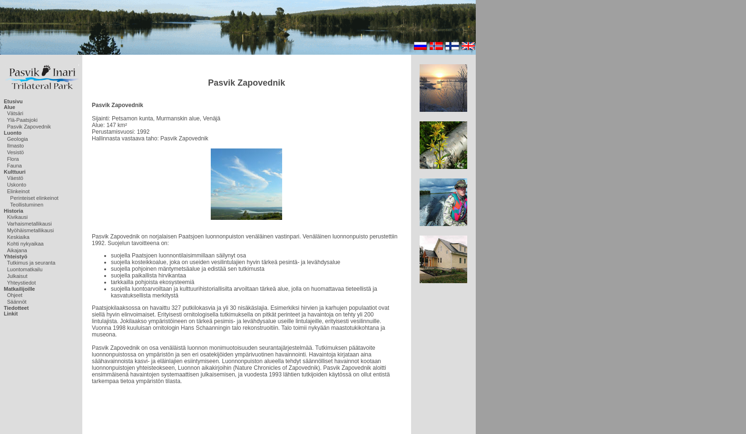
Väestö (15, 178)
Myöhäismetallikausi (30, 230)
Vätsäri (15, 113)
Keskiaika (18, 237)
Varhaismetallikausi (29, 224)
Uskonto (16, 184)
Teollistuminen (26, 204)
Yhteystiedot (21, 283)
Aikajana (17, 250)
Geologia (17, 139)
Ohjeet (14, 295)
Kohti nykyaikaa (25, 244)
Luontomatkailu (25, 269)
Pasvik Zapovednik (29, 126)
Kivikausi (17, 217)
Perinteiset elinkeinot (34, 198)
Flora (13, 159)
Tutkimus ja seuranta (31, 263)
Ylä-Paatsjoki (22, 120)
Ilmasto (15, 145)
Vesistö (15, 152)
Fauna (14, 165)
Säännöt (17, 302)
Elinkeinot (18, 191)
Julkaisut (17, 276)
